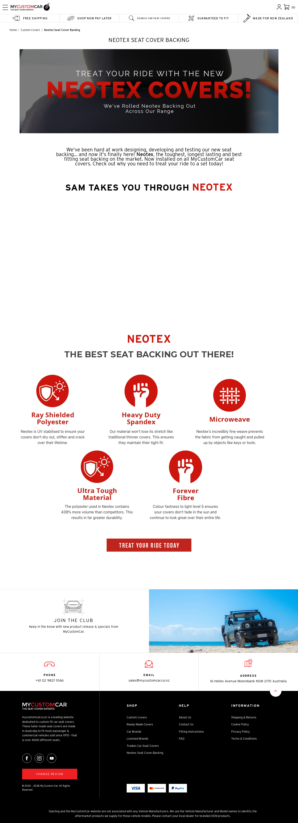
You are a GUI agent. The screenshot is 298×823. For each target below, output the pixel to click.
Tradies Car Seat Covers (143, 746)
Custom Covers (137, 717)
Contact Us (186, 724)
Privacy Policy (240, 731)
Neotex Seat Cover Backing (145, 753)
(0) (293, 7)
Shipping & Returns (243, 717)
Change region (49, 774)
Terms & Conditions (244, 738)
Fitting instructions (191, 731)
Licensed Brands (137, 738)
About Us (185, 717)
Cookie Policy (240, 724)
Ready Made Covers (140, 724)
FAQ (181, 738)
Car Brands (134, 731)
